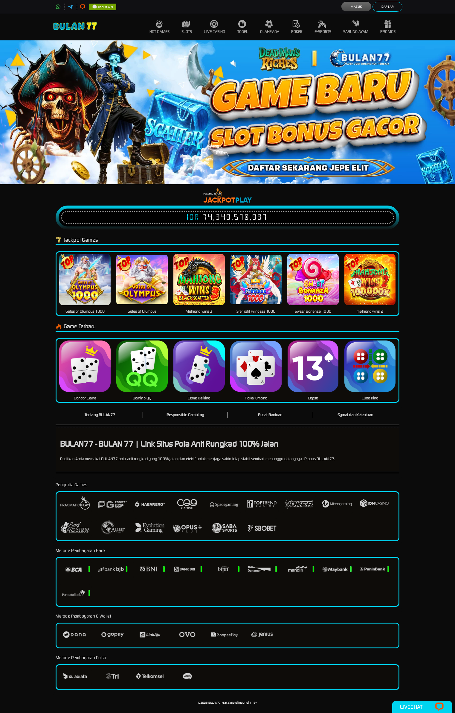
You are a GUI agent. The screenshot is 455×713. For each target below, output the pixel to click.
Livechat (422, 707)
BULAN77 (214, 703)
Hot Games (159, 27)
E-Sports (322, 27)
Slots (186, 27)
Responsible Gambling (185, 414)
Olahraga (269, 27)
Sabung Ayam (355, 27)
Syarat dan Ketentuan (355, 414)
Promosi (388, 27)
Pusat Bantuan (270, 414)
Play (243, 200)
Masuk (356, 7)
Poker (297, 27)
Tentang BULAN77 (100, 414)
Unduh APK (102, 7)
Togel (242, 27)
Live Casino (214, 27)
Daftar (387, 7)
